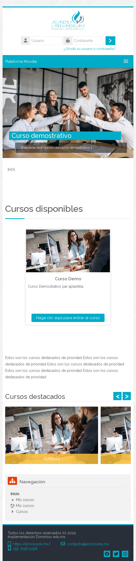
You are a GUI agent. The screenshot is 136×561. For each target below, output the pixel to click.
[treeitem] (68, 502)
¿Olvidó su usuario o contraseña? (89, 49)
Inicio (15, 494)
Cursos (22, 512)
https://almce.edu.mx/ (32, 544)
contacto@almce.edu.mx (88, 544)
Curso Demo (68, 278)
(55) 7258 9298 (25, 549)
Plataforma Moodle (21, 61)
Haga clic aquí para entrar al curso (68, 317)
